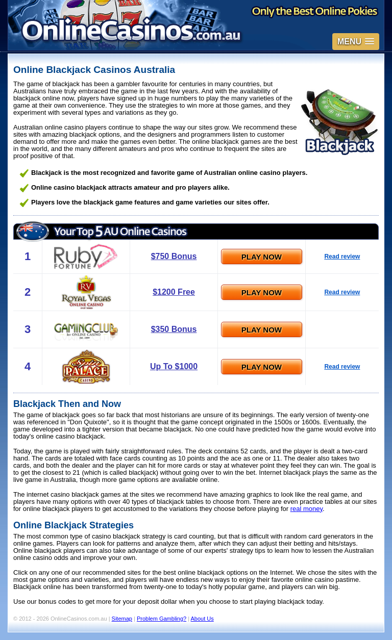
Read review (342, 256)
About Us (202, 619)
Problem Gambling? (161, 619)
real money (306, 509)
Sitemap (122, 619)
